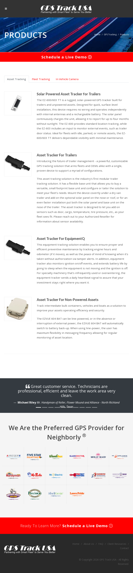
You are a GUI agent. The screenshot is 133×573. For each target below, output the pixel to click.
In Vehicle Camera (67, 79)
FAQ (100, 544)
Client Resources (117, 544)
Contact (124, 548)
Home (97, 34)
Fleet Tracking (41, 79)
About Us (89, 544)
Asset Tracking (16, 79)
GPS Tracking (110, 34)
